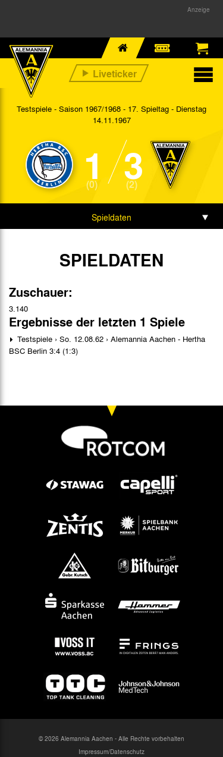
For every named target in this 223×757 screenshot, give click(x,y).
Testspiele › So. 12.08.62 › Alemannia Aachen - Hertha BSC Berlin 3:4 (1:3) (107, 344)
